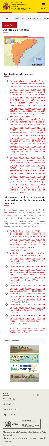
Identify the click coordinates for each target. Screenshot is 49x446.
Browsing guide (10, 409)
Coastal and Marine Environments (26, 18)
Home (7, 18)
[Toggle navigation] (42, 6)
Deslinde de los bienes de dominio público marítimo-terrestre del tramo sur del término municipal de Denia (27, 296)
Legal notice (9, 414)
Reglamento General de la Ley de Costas (23, 212)
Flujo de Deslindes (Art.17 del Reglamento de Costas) (27, 330)
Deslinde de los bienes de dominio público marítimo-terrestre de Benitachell (27, 288)
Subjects (45, 18)
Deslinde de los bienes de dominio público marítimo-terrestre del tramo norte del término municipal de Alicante (27, 318)
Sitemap (7, 403)
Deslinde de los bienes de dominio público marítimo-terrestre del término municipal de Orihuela (27, 307)
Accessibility (9, 398)
